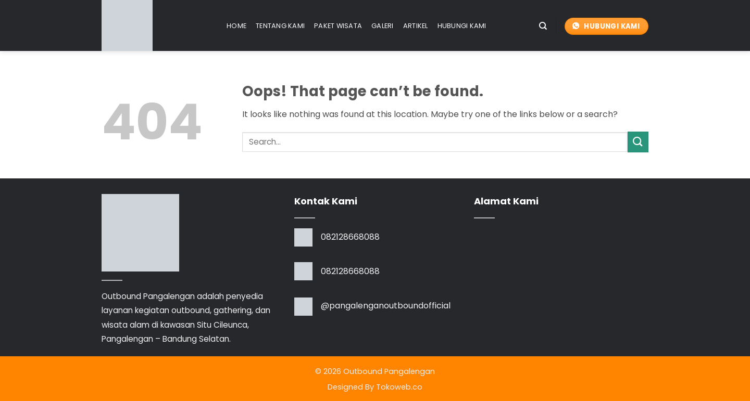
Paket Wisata (338, 25)
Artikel (415, 25)
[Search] (543, 26)
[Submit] (638, 142)
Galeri (382, 25)
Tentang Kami (280, 25)
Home (236, 25)
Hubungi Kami (462, 25)
